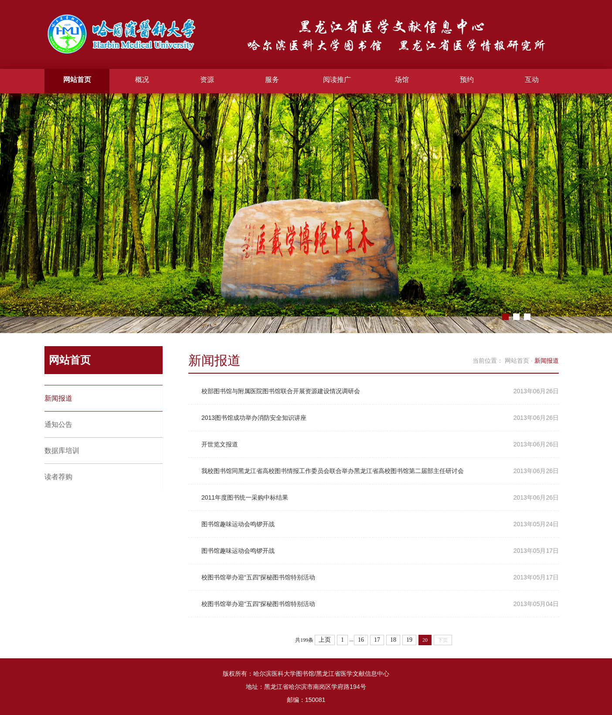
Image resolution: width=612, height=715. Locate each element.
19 (409, 640)
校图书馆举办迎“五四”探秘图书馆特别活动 (258, 577)
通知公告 (58, 424)
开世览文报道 (219, 444)
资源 (207, 79)
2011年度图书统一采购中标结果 (244, 497)
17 (377, 640)
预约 (467, 79)
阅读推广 (337, 79)
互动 (532, 79)
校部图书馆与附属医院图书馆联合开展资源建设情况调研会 (280, 391)
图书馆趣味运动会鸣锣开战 (238, 524)
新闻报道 (58, 398)
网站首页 (77, 79)
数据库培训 (61, 450)
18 (393, 640)
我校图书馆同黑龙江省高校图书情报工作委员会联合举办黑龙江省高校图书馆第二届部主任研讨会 (332, 470)
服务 (272, 79)
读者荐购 (58, 476)
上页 (325, 640)
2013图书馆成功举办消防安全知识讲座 (253, 417)
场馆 (402, 79)
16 (361, 640)
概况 (142, 79)
